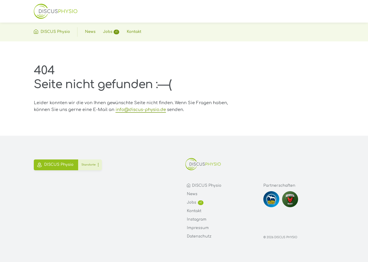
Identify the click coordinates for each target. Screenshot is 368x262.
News (192, 194)
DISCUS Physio (204, 185)
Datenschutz (199, 236)
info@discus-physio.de (140, 109)
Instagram (196, 219)
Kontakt (194, 211)
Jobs (195, 202)
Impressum (198, 228)
